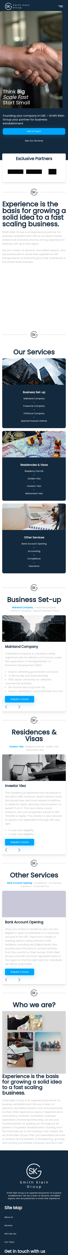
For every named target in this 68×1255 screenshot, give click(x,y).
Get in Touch (34, 131)
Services (8, 1225)
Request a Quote (20, 699)
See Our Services (34, 140)
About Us (8, 1217)
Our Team (9, 1242)
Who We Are (10, 1233)
